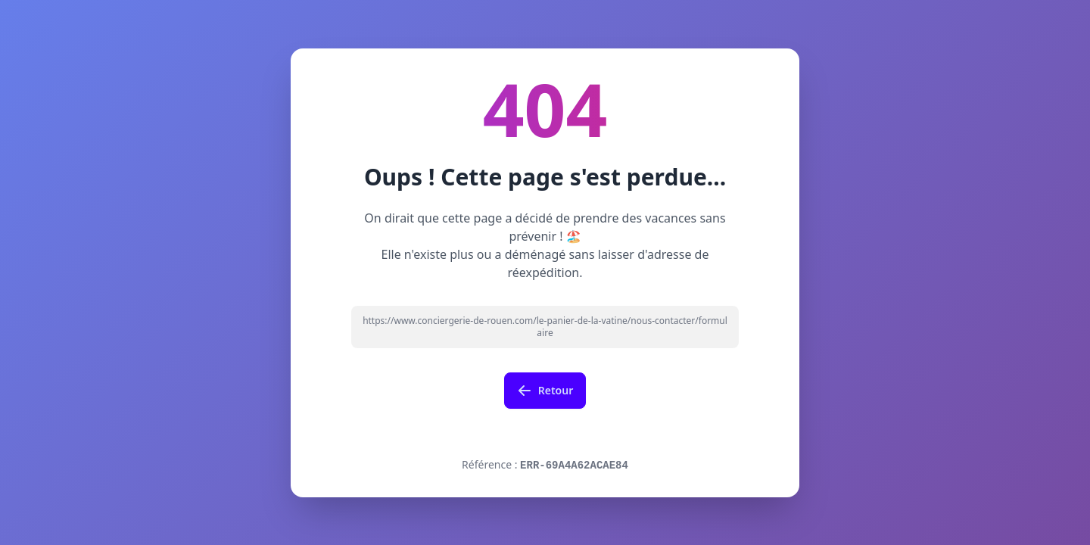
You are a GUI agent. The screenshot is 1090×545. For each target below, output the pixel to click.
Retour (545, 390)
